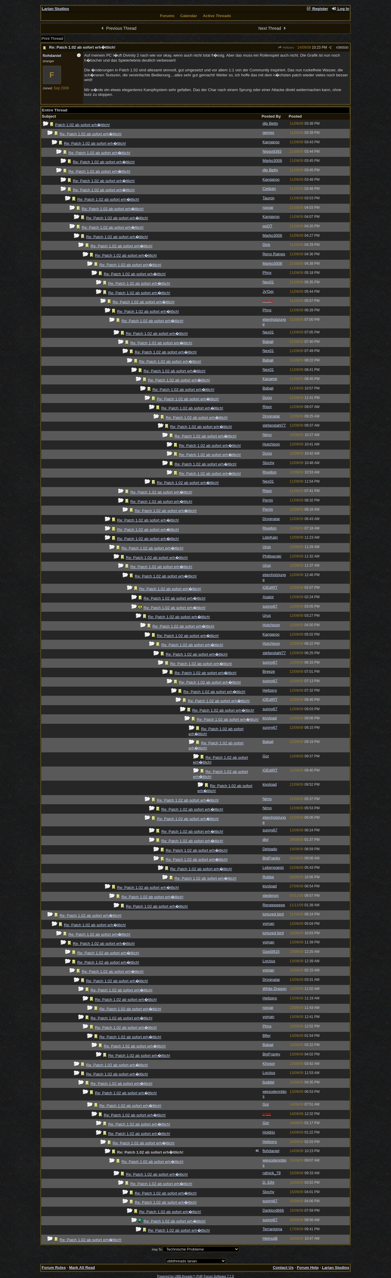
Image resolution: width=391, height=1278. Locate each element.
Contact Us (283, 1267)
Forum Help (308, 1267)
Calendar (188, 16)
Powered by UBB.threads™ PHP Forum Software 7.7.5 (195, 1276)
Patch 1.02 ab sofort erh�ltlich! (82, 125)
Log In (340, 8)
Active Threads (217, 16)
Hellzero (286, 47)
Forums (167, 16)
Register (317, 8)
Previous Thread (118, 28)
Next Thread (272, 28)
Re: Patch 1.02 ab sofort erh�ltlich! (82, 47)
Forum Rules (54, 1267)
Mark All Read (82, 1267)
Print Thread (52, 38)
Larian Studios (55, 8)
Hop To (157, 1249)
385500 (343, 47)
